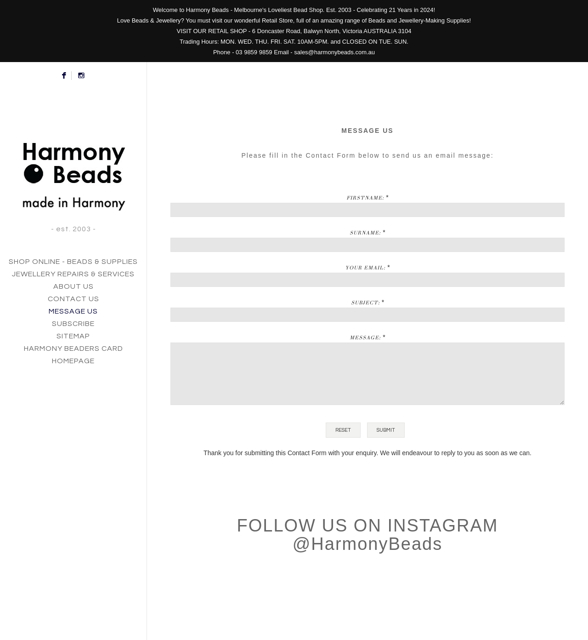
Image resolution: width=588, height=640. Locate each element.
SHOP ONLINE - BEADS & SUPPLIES (73, 261)
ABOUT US (73, 286)
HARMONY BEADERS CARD (73, 348)
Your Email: (365, 267)
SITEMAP (73, 336)
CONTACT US (73, 299)
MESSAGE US (73, 311)
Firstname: (365, 197)
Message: (365, 337)
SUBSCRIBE (73, 323)
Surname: (365, 232)
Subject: (365, 302)
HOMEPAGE (73, 361)
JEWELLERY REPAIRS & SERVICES (73, 274)
